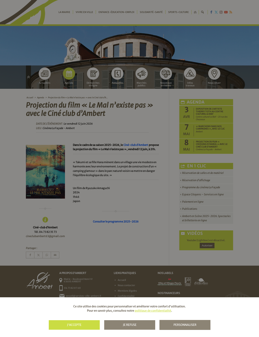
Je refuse (129, 325)
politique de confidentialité (153, 310)
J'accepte (74, 325)
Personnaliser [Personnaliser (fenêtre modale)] (184, 325)
